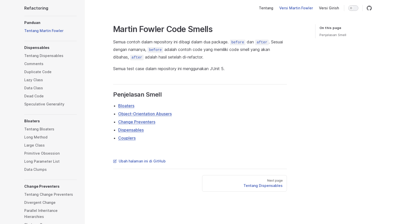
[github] (369, 8)
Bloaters (126, 105)
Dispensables (131, 129)
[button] (50, 23)
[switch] (353, 8)
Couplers (127, 138)
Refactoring (36, 8)
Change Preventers (136, 121)
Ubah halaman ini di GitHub (139, 161)
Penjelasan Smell (332, 35)
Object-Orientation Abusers (145, 113)
